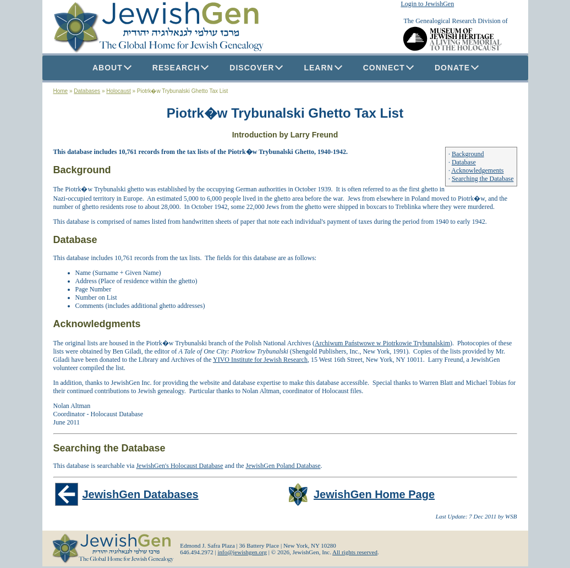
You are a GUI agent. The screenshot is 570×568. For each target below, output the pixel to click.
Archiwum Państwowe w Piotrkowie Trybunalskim (382, 343)
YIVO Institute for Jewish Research (260, 359)
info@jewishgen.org (242, 552)
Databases (87, 91)
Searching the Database (483, 179)
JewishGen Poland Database (283, 466)
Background (468, 154)
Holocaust (118, 91)
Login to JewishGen (427, 4)
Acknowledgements (477, 170)
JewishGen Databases (141, 494)
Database (464, 162)
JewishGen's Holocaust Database (179, 466)
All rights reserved (354, 552)
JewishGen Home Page (374, 494)
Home (60, 91)
